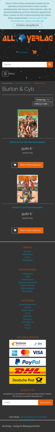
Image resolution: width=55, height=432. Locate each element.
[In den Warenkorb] (15, 165)
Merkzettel (27, 260)
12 (42, 104)
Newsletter (27, 291)
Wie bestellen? (27, 288)
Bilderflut (27, 316)
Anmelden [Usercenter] (23, 52)
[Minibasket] (34, 52)
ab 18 (27, 313)
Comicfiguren (27, 322)
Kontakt (27, 251)
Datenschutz (27, 279)
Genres (27, 307)
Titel (43, 100)
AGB (27, 276)
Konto (27, 257)
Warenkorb (27, 254)
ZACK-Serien (27, 310)
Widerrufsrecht (27, 285)
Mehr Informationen (30, 165)
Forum (27, 328)
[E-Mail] (20, 402)
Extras (28, 325)
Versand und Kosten (27, 282)
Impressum (27, 273)
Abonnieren (45, 402)
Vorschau (27, 319)
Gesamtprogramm (27, 304)
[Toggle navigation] (5, 73)
